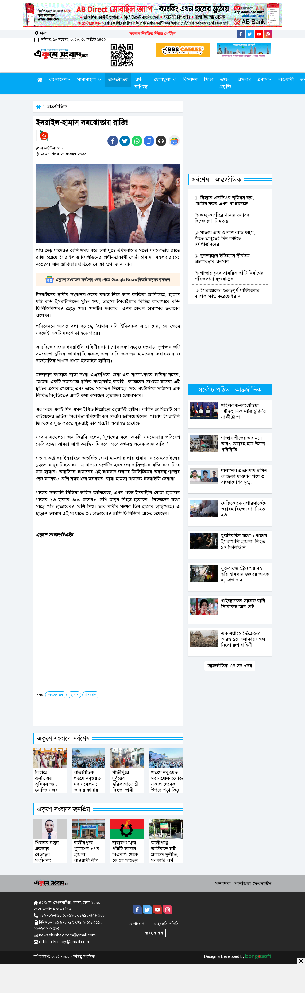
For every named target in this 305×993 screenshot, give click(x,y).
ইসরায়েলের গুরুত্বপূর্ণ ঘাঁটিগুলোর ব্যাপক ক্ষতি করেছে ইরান (227, 293)
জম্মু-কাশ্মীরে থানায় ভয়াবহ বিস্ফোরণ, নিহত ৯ (222, 218)
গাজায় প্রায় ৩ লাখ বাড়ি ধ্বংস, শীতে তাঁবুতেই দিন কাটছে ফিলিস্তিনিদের (225, 238)
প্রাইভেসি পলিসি (166, 924)
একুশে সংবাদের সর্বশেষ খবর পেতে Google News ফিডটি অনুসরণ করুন (107, 280)
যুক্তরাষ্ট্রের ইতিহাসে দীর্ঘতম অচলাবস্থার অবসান (222, 258)
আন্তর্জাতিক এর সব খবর (230, 666)
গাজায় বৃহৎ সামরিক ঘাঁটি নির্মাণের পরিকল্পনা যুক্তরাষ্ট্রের (229, 276)
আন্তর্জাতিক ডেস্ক (51, 148)
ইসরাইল (90, 695)
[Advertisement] (112, 579)
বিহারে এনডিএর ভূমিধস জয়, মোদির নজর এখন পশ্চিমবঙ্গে (224, 201)
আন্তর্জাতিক (57, 106)
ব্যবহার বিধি (154, 933)
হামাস (74, 695)
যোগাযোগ (136, 924)
